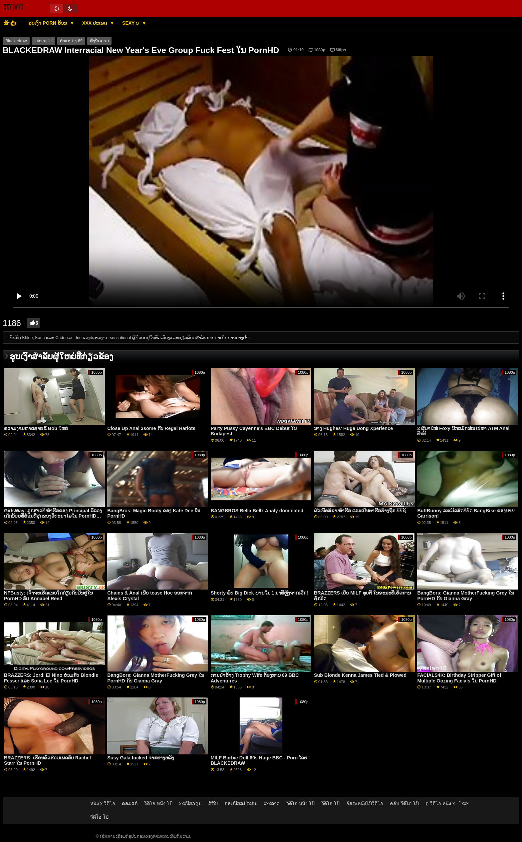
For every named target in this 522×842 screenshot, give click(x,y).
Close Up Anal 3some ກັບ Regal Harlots (151, 428)
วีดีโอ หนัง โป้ (158, 803)
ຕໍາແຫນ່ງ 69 (71, 41)
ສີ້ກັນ (213, 803)
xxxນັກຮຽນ (190, 803)
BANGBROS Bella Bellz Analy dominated (257, 510)
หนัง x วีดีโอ (102, 803)
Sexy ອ (131, 23)
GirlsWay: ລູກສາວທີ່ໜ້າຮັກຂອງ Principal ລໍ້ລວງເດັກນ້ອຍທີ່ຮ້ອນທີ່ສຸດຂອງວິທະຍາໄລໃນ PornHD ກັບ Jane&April (53, 516)
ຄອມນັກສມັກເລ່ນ (240, 803)
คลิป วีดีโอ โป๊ (404, 803)
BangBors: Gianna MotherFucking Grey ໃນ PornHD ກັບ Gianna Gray (465, 595)
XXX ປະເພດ (95, 23)
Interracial (43, 41)
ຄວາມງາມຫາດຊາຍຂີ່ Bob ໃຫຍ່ (36, 428)
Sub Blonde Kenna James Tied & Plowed (360, 675)
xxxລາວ (272, 803)
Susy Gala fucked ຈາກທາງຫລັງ (140, 757)
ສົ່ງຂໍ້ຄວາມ (99, 41)
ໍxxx (465, 803)
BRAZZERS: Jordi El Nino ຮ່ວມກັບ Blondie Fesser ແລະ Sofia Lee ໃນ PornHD (51, 677)
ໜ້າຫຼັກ (10, 23)
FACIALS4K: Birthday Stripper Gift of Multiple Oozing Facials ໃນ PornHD (459, 677)
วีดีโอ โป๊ (330, 803)
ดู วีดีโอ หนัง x (440, 803)
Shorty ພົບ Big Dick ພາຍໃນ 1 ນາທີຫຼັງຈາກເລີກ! (259, 593)
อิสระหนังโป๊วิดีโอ (364, 803)
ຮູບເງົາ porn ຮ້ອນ (48, 23)
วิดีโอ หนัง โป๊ (300, 803)
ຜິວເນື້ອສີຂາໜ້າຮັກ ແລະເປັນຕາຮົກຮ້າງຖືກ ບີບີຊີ (360, 510)
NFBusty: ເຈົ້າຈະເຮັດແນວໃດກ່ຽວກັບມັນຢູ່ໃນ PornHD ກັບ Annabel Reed (48, 595)
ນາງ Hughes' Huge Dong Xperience (353, 428)
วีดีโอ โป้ (99, 817)
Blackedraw (16, 41)
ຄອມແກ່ (129, 803)
